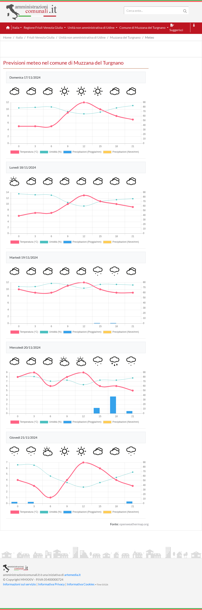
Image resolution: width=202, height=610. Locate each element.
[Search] (153, 10)
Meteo (149, 37)
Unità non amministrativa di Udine (82, 37)
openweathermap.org (134, 524)
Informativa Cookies (80, 584)
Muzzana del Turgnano (125, 37)
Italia (19, 37)
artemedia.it (72, 575)
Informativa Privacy (51, 584)
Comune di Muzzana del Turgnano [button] (142, 27)
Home (7, 37)
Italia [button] (15, 27)
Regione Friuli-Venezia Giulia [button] (43, 27)
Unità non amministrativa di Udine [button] (91, 27)
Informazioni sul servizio (19, 584)
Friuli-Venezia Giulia (40, 37)
